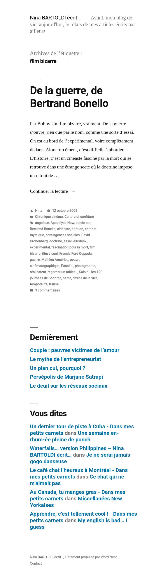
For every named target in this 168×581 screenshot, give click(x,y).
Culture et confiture (79, 217)
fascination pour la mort (69, 247)
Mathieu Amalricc (54, 260)
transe (54, 284)
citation (77, 229)
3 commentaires (47, 290)
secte (67, 278)
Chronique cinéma (49, 217)
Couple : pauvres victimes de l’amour (74, 350)
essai (68, 241)
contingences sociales (63, 235)
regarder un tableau (62, 272)
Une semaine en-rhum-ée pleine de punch (74, 436)
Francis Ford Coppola (75, 253)
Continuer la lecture (53, 191)
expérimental (40, 247)
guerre (35, 260)
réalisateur (38, 272)
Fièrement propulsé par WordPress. (91, 557)
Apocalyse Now (62, 223)
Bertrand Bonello (43, 229)
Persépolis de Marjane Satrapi (66, 377)
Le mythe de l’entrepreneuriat (65, 359)
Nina (38, 210)
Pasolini (67, 266)
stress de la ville (85, 278)
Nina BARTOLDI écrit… (55, 17)
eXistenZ (80, 241)
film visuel (50, 253)
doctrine (55, 241)
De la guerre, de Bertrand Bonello (69, 97)
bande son (84, 223)
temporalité (38, 284)
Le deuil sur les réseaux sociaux (68, 386)
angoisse (42, 223)
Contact (36, 563)
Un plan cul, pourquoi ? (57, 368)
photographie (85, 266)
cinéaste (63, 229)
